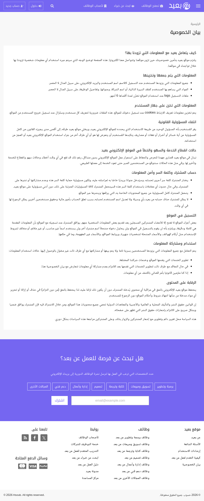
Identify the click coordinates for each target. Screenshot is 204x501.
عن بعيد (195, 437)
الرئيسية (195, 24)
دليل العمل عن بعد (88, 464)
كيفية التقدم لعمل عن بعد (186, 458)
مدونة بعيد (92, 471)
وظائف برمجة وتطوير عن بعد (132, 437)
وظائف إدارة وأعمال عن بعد (133, 464)
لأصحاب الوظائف (88, 437)
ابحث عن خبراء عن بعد (85, 458)
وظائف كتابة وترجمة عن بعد (133, 451)
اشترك (59, 400)
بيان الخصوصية (191, 464)
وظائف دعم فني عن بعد (135, 471)
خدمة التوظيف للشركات (84, 444)
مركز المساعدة (90, 478)
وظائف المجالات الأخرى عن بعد (131, 478)
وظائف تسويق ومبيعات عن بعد (131, 444)
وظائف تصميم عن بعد (137, 458)
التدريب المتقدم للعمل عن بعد (81, 451)
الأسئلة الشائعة (192, 444)
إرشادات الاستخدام (189, 451)
